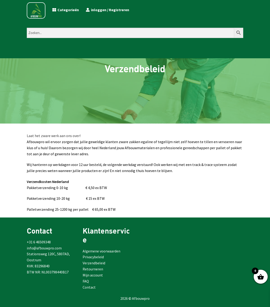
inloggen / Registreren (107, 9)
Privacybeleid (93, 257)
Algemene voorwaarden (101, 251)
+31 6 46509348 (39, 242)
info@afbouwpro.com (44, 248)
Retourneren (93, 269)
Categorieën (65, 9)
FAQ (86, 281)
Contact (89, 287)
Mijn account (93, 275)
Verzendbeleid (94, 263)
